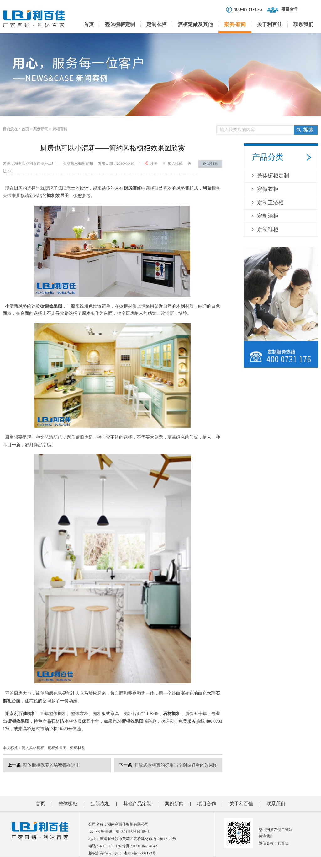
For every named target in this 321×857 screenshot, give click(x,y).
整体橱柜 (68, 803)
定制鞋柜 (267, 230)
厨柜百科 (59, 129)
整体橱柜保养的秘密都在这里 (51, 765)
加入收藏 (172, 163)
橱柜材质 (77, 748)
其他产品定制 (137, 803)
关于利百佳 (269, 24)
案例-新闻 (235, 24)
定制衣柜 (156, 24)
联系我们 (303, 24)
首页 (89, 24)
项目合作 (289, 9)
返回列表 (210, 163)
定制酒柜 (267, 216)
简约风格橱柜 (33, 748)
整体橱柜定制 (120, 24)
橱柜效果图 (57, 748)
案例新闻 (40, 129)
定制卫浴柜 (270, 203)
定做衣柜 (267, 189)
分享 (150, 163)
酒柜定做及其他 (195, 24)
